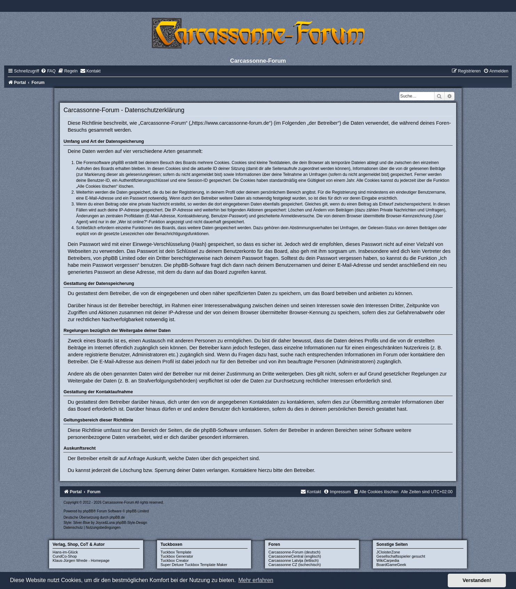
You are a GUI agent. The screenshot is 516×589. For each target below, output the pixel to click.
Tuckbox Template (176, 552)
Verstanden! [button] (477, 580)
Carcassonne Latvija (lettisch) (293, 560)
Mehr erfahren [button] (255, 580)
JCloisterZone (388, 552)
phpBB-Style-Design (131, 523)
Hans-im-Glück (65, 552)
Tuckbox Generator (177, 556)
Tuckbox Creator (175, 560)
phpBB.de (117, 517)
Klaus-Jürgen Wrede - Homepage (81, 560)
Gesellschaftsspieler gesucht (400, 556)
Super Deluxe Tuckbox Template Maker (194, 565)
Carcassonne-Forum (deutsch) (294, 552)
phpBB (88, 511)
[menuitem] (48, 71)
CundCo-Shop (65, 556)
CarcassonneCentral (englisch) (294, 556)
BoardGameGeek (391, 565)
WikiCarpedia (387, 560)
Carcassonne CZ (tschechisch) (294, 565)
